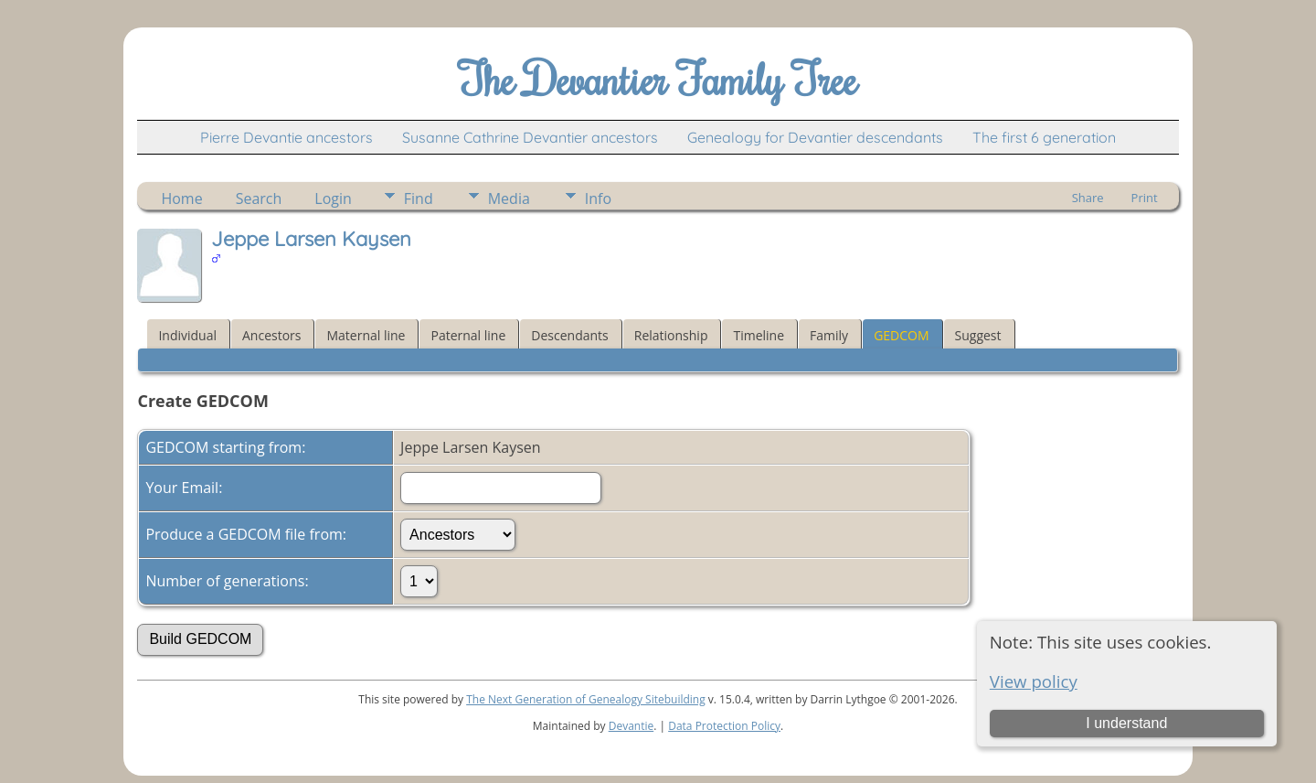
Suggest (978, 335)
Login (333, 198)
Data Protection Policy (724, 726)
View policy (1033, 681)
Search (259, 198)
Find (418, 198)
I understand (1126, 723)
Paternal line (467, 335)
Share (1088, 197)
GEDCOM (901, 335)
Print (1144, 197)
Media (509, 198)
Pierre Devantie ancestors (286, 137)
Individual (187, 335)
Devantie (631, 726)
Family (829, 335)
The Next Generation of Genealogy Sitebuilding (586, 699)
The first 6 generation (1044, 137)
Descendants (569, 335)
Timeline (758, 335)
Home (181, 198)
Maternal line (365, 335)
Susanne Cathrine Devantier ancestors (530, 137)
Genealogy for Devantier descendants (815, 137)
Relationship (671, 335)
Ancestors (271, 335)
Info (598, 198)
